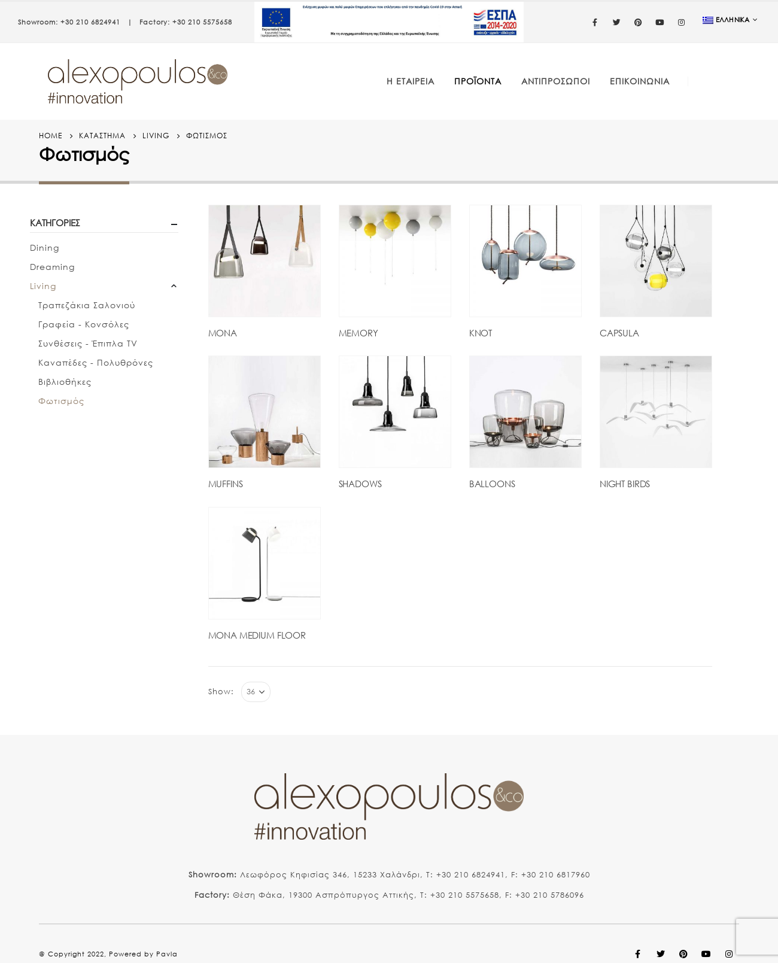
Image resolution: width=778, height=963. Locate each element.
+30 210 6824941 (90, 22)
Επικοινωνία (640, 81)
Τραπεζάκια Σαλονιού (86, 305)
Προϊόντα (478, 81)
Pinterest (683, 954)
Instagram (729, 954)
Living (43, 285)
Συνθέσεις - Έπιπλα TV (88, 343)
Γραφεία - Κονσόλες (83, 324)
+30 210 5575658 (202, 22)
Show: (221, 691)
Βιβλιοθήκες (65, 381)
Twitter (661, 954)
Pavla (167, 954)
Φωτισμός (61, 400)
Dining (44, 247)
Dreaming (52, 266)
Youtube (706, 954)
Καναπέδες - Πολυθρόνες (95, 362)
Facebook (638, 954)
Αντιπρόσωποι (555, 81)
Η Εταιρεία (410, 81)
